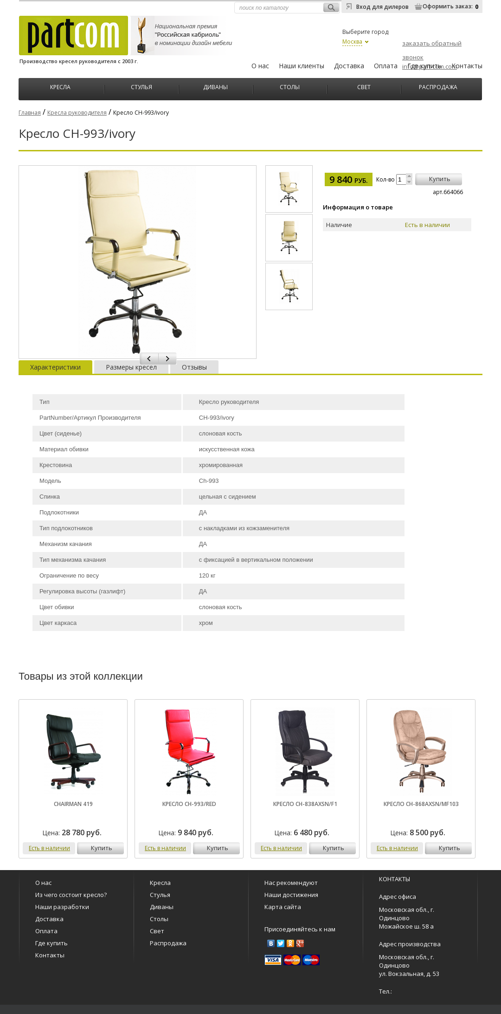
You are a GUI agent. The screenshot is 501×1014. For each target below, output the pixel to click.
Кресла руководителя (77, 113)
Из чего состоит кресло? (71, 894)
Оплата (386, 65)
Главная (30, 113)
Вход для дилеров (382, 7)
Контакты (466, 65)
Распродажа (438, 86)
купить (439, 179)
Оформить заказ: (448, 6)
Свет (364, 86)
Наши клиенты (301, 65)
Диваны (215, 86)
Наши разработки (62, 907)
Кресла (60, 86)
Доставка (349, 65)
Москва (352, 42)
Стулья (141, 86)
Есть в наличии (49, 848)
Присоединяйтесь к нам (299, 929)
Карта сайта (282, 907)
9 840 (348, 179)
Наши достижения (291, 894)
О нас (260, 65)
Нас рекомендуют (291, 882)
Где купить (424, 65)
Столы (290, 86)
